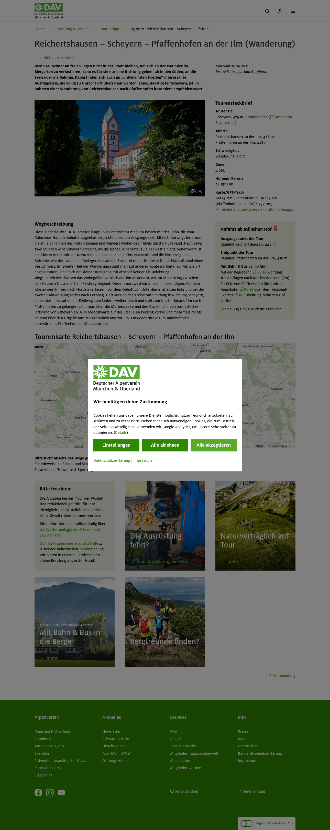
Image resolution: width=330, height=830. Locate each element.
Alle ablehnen (165, 445)
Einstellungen (116, 445)
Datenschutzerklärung (111, 460)
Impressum (143, 460)
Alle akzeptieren (213, 445)
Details (121, 432)
